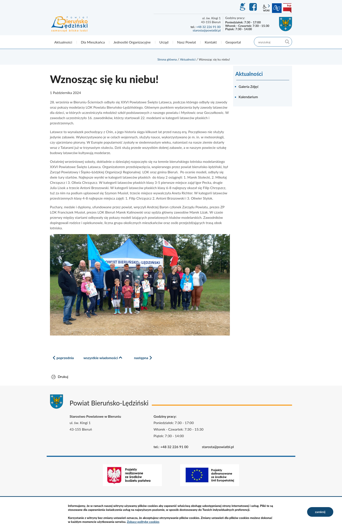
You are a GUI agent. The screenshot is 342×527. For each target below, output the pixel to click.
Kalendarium (248, 97)
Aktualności (188, 59)
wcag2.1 (266, 8)
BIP (287, 8)
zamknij (320, 512)
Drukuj (63, 376)
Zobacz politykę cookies (143, 522)
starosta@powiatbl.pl (207, 30)
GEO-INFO (242, 7)
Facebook (253, 7)
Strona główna (167, 59)
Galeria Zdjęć (249, 86)
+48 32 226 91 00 (208, 26)
